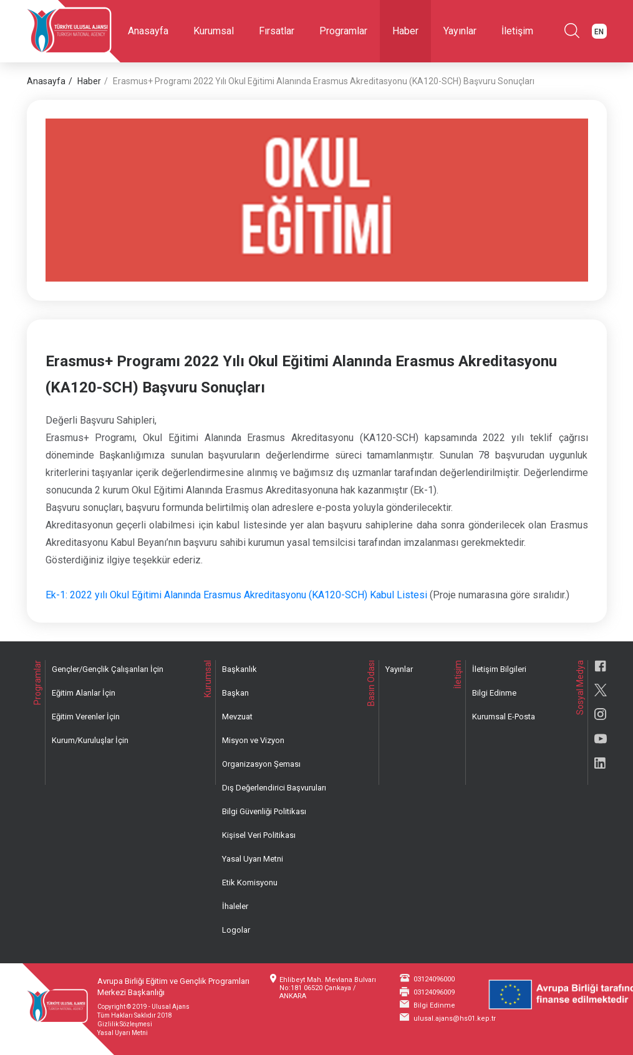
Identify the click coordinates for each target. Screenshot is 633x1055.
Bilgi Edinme (494, 693)
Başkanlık (239, 669)
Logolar (236, 930)
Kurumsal (213, 31)
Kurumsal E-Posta (503, 716)
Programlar (343, 31)
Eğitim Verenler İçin (86, 716)
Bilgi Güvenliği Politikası (264, 811)
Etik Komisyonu (250, 882)
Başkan (235, 693)
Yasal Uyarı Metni (252, 858)
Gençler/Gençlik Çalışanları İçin (107, 669)
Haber (405, 31)
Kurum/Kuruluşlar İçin (90, 740)
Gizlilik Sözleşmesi (124, 1024)
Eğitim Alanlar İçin (83, 693)
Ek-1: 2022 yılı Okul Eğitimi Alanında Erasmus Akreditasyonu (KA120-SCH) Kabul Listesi (236, 595)
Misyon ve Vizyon (253, 740)
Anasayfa (148, 31)
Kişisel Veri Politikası (259, 835)
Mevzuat (237, 716)
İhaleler (235, 906)
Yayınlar (459, 31)
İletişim (517, 31)
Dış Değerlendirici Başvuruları (274, 787)
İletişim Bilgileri (499, 669)
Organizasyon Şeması (261, 764)
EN (599, 31)
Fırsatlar (276, 31)
